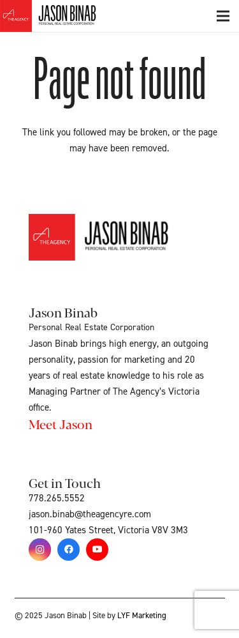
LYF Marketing (141, 616)
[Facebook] (68, 549)
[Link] (62, 16)
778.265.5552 (57, 498)
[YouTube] (97, 549)
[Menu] (223, 16)
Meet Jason (60, 423)
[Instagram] (40, 549)
